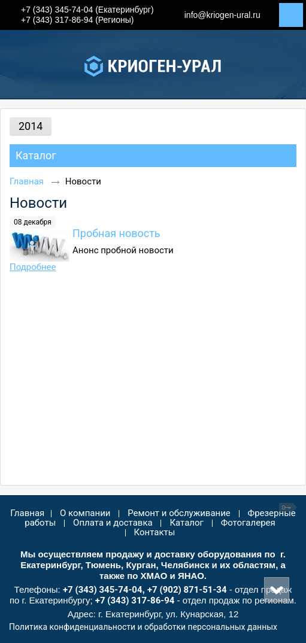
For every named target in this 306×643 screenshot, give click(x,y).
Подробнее (33, 267)
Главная (27, 181)
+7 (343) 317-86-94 (135, 600)
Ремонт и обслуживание (179, 513)
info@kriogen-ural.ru (222, 15)
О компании (85, 513)
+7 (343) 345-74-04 (103, 589)
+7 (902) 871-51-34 (187, 589)
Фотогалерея (248, 522)
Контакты (154, 532)
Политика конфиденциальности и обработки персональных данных (143, 627)
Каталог (36, 155)
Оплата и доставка (113, 522)
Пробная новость (116, 233)
